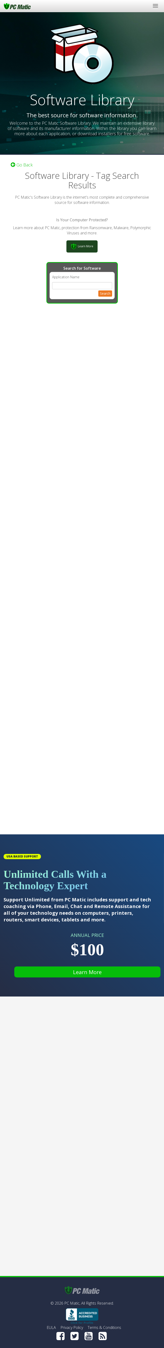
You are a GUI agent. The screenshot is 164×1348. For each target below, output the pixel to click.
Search (105, 293)
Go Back (22, 165)
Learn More (87, 972)
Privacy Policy (71, 1327)
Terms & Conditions (104, 1327)
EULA (51, 1327)
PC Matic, (72, 1303)
